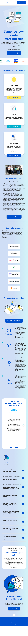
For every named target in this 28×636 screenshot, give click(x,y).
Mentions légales (14, 624)
